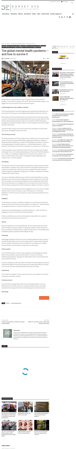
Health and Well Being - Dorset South (9, 47)
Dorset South (43, 45)
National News (38, 47)
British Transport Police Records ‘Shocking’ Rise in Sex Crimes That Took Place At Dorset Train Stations (63, 135)
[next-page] (5, 439)
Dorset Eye (7, 58)
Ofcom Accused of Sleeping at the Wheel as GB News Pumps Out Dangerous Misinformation (63, 115)
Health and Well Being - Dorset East (13, 45)
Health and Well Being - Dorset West (28, 47)
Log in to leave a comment (8, 448)
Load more (63, 104)
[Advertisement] (38, 30)
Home (3, 43)
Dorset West (18, 47)
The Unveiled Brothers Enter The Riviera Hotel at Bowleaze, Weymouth (67, 83)
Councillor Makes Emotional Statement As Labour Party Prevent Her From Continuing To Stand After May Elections (62, 146)
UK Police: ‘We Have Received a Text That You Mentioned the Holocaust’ (41, 433)
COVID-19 (8, 303)
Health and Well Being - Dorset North (33, 45)
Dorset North (23, 45)
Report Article (44, 298)
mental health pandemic (16, 303)
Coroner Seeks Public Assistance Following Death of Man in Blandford (41, 415)
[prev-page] (2, 439)
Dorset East (7, 43)
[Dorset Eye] (20, 7)
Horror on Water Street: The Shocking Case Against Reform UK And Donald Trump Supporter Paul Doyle (62, 130)
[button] (73, 14)
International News (5, 411)
